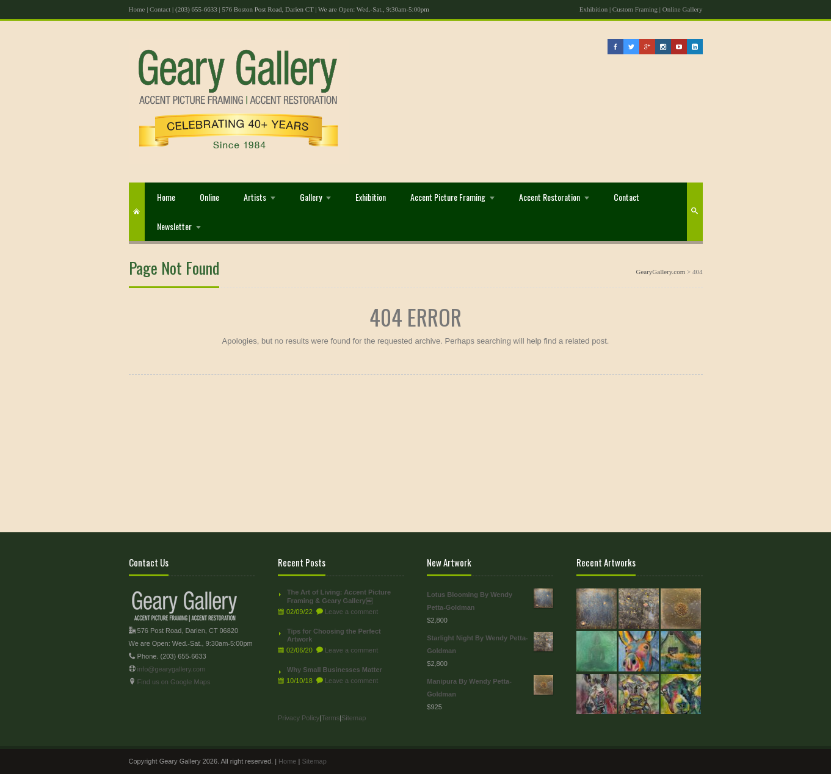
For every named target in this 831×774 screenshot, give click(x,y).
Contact (160, 9)
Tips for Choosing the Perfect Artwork (334, 635)
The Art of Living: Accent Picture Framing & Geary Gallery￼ (339, 596)
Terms (330, 718)
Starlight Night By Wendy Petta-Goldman (490, 643)
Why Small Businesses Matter (334, 669)
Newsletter (174, 226)
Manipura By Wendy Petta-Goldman (490, 686)
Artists (255, 196)
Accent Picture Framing (447, 196)
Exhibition (593, 9)
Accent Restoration (549, 196)
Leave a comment (351, 611)
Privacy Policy (298, 718)
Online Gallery (682, 9)
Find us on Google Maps (174, 681)
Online (209, 196)
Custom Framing (635, 9)
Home (137, 9)
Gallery (311, 196)
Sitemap (353, 718)
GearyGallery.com (660, 271)
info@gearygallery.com (171, 669)
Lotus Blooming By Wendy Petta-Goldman (490, 599)
